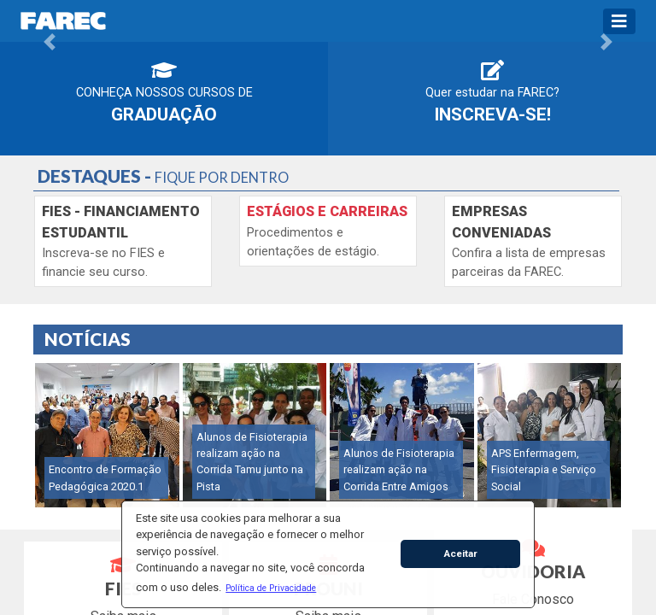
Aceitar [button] (460, 553)
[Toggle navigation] (619, 21)
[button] (271, 588)
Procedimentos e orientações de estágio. (327, 231)
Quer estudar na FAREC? (492, 92)
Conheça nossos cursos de (164, 92)
